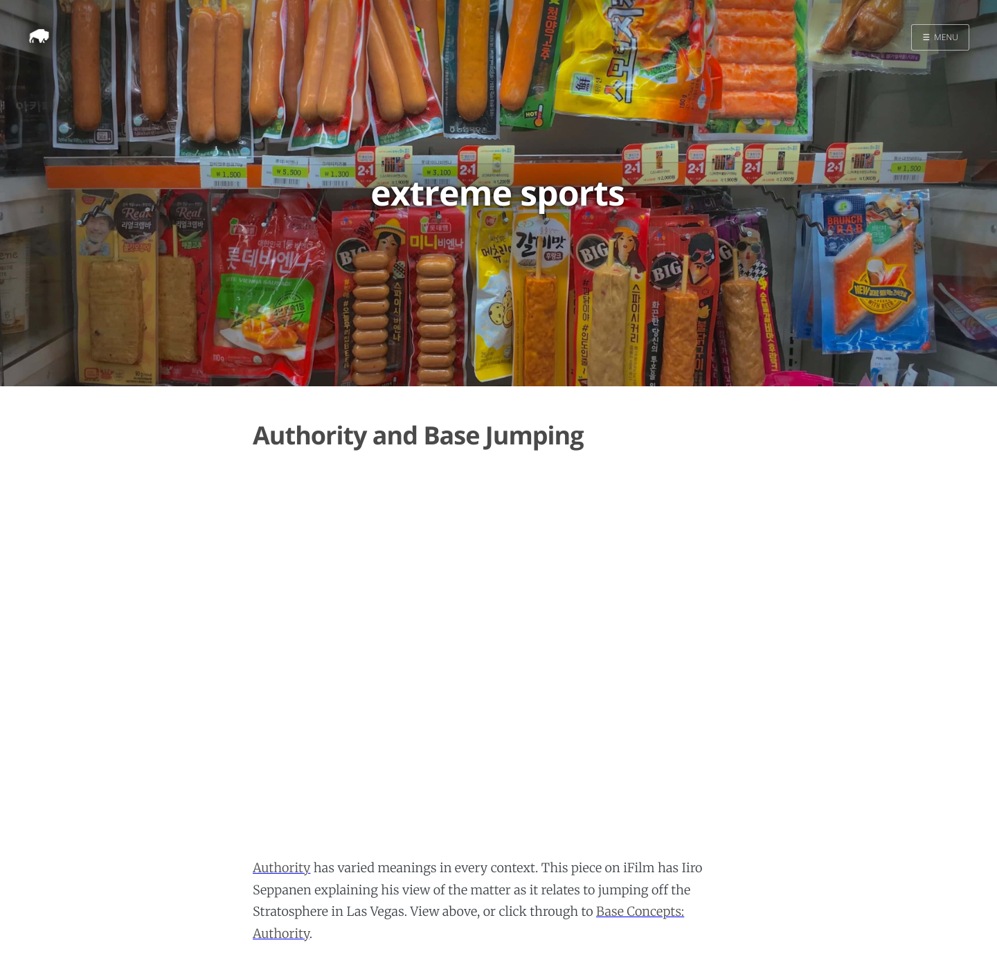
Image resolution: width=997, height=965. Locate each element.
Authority (281, 868)
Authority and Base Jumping (418, 435)
